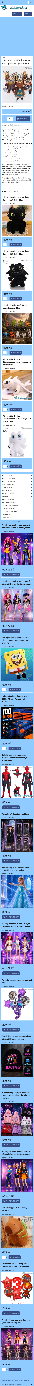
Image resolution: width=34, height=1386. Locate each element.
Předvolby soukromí (7, 1380)
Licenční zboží (17, 487)
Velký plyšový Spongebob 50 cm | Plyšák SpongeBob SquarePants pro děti (16, 640)
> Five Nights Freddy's (10, 506)
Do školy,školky (17, 493)
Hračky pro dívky (17, 478)
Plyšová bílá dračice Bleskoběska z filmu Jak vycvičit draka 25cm (17, 362)
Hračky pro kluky (17, 475)
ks (5, 244)
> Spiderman (6, 515)
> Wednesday (6, 518)
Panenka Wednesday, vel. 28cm (15, 814)
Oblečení (17, 496)
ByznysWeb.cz (19, 1384)
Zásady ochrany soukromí (21, 1380)
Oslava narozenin (8, 503)
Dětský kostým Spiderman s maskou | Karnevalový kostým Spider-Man (15, 758)
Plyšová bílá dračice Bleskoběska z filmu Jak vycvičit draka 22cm (17, 419)
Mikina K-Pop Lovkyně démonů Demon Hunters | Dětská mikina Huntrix (16, 1095)
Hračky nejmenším (17, 481)
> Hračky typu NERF (9, 509)
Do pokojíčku (17, 490)
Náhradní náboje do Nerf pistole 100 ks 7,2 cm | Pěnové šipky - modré (16, 699)
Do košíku (23, 119)
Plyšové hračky (17, 484)
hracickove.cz (17, 521)
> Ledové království (9, 512)
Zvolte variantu (11, 574)
